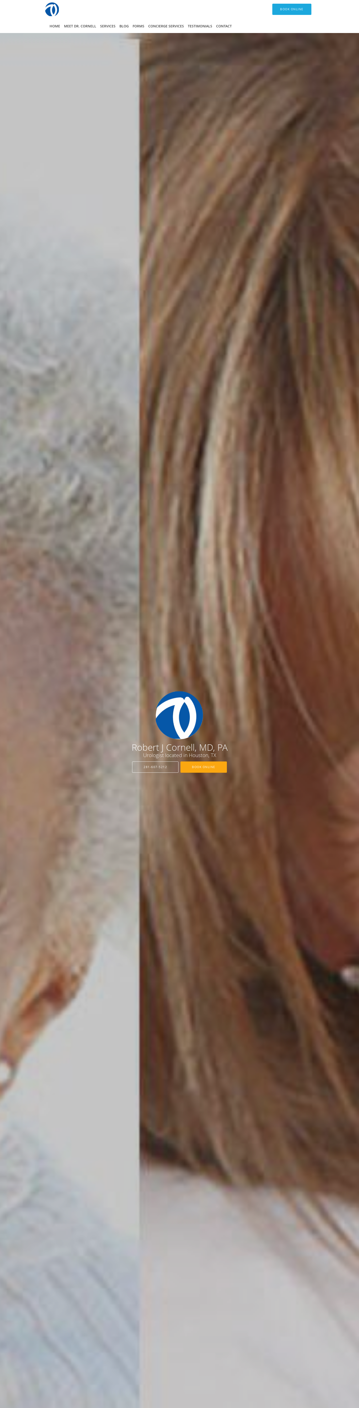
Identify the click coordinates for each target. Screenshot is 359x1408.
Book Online (203, 767)
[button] (291, 9)
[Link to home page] (45, 9)
